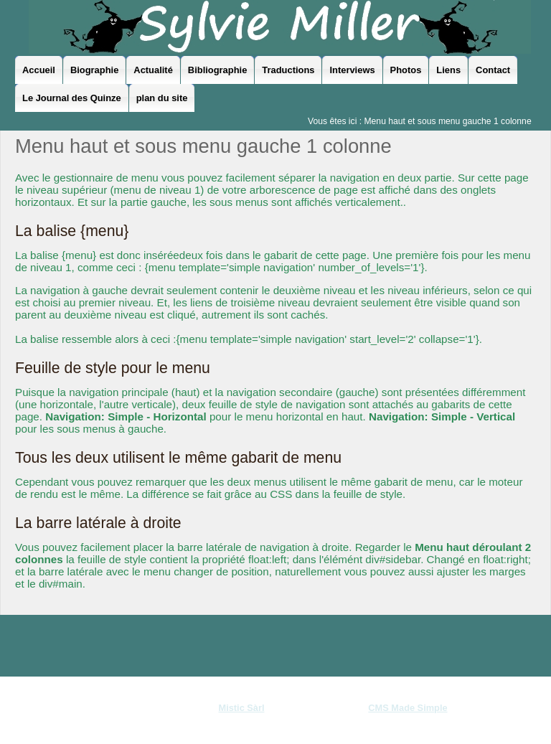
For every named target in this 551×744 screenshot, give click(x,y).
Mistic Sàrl (241, 707)
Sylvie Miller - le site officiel (280, 27)
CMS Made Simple (407, 707)
